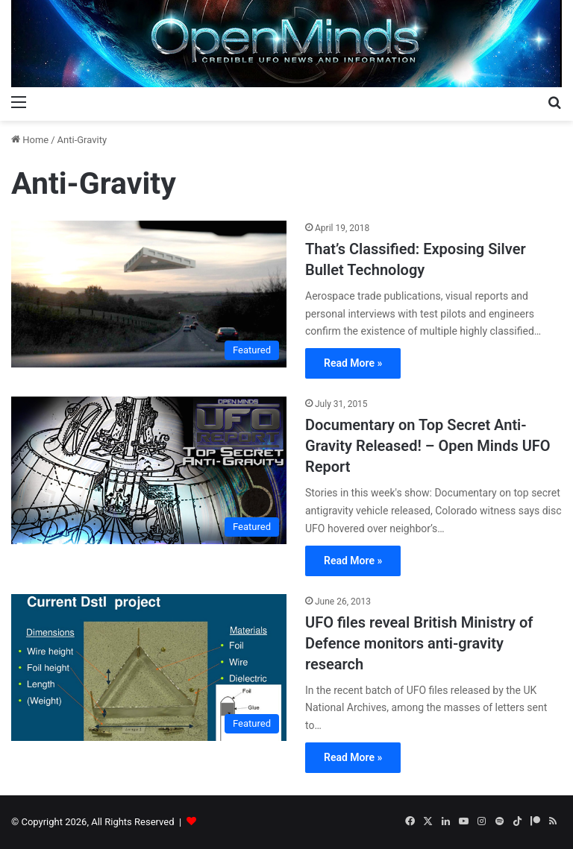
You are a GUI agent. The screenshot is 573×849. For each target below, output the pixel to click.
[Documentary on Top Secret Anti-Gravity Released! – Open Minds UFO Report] (148, 470)
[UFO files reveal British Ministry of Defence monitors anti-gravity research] (148, 667)
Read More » (353, 363)
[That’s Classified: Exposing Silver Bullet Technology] (148, 294)
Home (29, 139)
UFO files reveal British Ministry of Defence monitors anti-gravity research (419, 643)
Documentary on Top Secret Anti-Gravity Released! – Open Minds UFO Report (428, 446)
